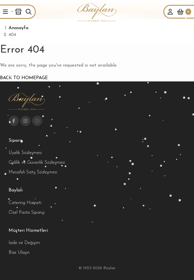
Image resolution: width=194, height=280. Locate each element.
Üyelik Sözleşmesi (25, 153)
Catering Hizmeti (25, 203)
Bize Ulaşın (19, 252)
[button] (5, 12)
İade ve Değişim (24, 243)
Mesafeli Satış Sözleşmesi (33, 172)
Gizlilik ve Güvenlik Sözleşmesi (37, 162)
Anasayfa (18, 28)
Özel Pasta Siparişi (27, 212)
